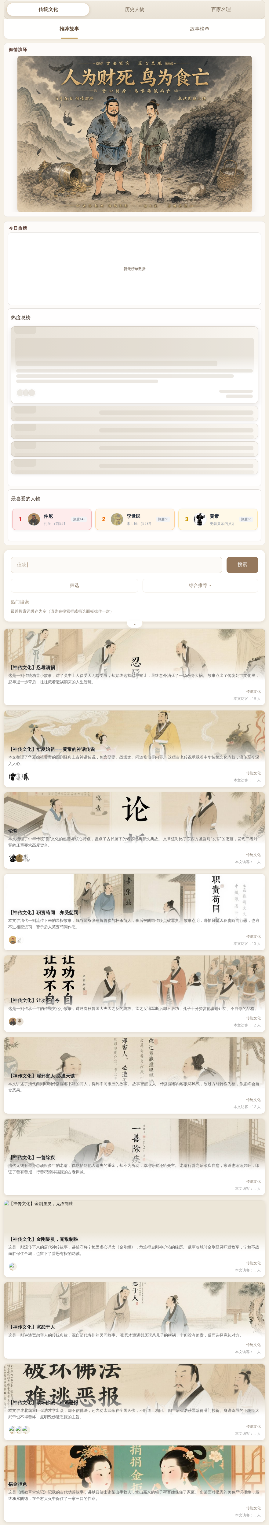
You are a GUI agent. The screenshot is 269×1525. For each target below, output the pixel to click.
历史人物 (134, 9)
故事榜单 (199, 29)
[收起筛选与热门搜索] (135, 624)
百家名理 (221, 9)
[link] (52, 519)
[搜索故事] (116, 565)
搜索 (242, 564)
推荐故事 (69, 29)
